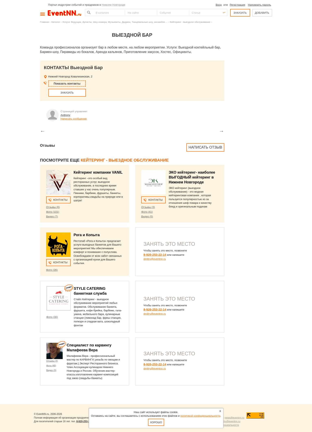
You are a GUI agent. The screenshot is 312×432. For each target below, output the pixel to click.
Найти (88, 12)
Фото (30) (52, 316)
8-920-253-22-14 (154, 254)
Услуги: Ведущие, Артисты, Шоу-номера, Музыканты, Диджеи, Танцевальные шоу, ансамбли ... (114, 22)
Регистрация (237, 4)
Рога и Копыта (87, 235)
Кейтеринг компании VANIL (98, 172)
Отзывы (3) (148, 207)
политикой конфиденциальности (200, 415)
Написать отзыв (205, 147)
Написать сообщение (74, 118)
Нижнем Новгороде (113, 4)
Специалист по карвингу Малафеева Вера (89, 347)
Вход (219, 4)
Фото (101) (52, 211)
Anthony (65, 115)
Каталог (55, 22)
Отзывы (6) (53, 207)
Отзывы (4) (52, 361)
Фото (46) (51, 365)
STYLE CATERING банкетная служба (90, 291)
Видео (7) (52, 216)
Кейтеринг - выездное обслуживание (190, 22)
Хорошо (156, 422)
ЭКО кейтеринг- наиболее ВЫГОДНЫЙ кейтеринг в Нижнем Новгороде (192, 177)
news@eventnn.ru (234, 417)
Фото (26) (52, 269)
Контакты (60, 199)
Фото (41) (147, 211)
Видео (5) (147, 216)
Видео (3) (51, 370)
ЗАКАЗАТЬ (240, 12)
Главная (44, 22)
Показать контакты (67, 83)
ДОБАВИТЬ (262, 12)
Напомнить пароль (259, 4)
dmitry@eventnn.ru (154, 258)
